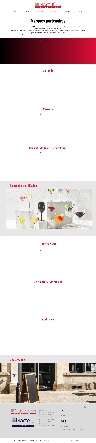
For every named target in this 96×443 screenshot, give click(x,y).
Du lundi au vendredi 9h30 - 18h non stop (72, 429)
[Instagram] (82, 407)
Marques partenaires (48, 20)
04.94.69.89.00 (64, 426)
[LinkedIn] (85, 407)
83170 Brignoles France (67, 416)
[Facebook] (79, 407)
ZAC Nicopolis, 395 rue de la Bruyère (71, 413)
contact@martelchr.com (67, 423)
